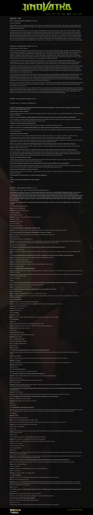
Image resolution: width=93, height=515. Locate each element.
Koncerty (48, 13)
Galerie (63, 13)
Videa (58, 13)
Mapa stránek (71, 509)
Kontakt (80, 13)
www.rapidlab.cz (79, 509)
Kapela (69, 14)
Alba (53, 14)
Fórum (74, 13)
